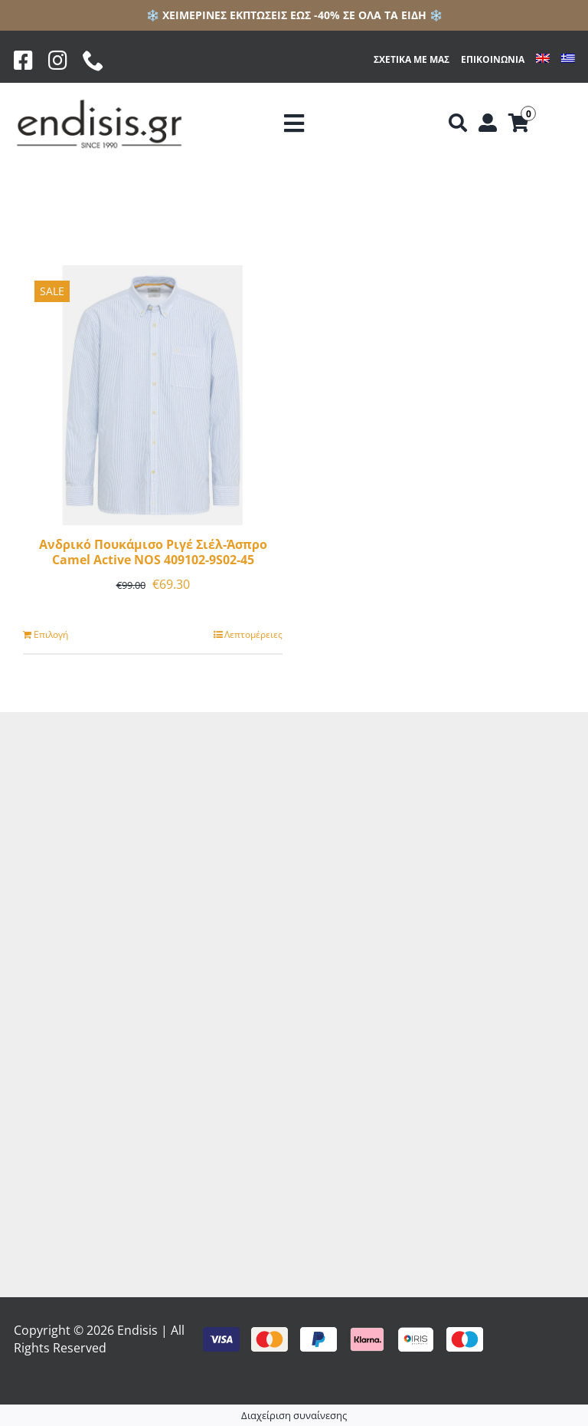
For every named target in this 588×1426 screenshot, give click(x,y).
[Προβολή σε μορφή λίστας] (307, 204)
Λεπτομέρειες (253, 634)
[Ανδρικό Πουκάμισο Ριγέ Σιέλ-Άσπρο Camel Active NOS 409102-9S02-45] (153, 395)
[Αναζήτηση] (458, 123)
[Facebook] (23, 60)
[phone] (93, 60)
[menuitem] (543, 60)
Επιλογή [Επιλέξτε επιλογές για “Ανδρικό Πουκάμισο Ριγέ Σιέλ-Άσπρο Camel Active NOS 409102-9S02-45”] (51, 634)
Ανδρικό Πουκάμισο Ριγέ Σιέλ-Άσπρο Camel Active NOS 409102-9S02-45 (153, 552)
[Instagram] (57, 60)
